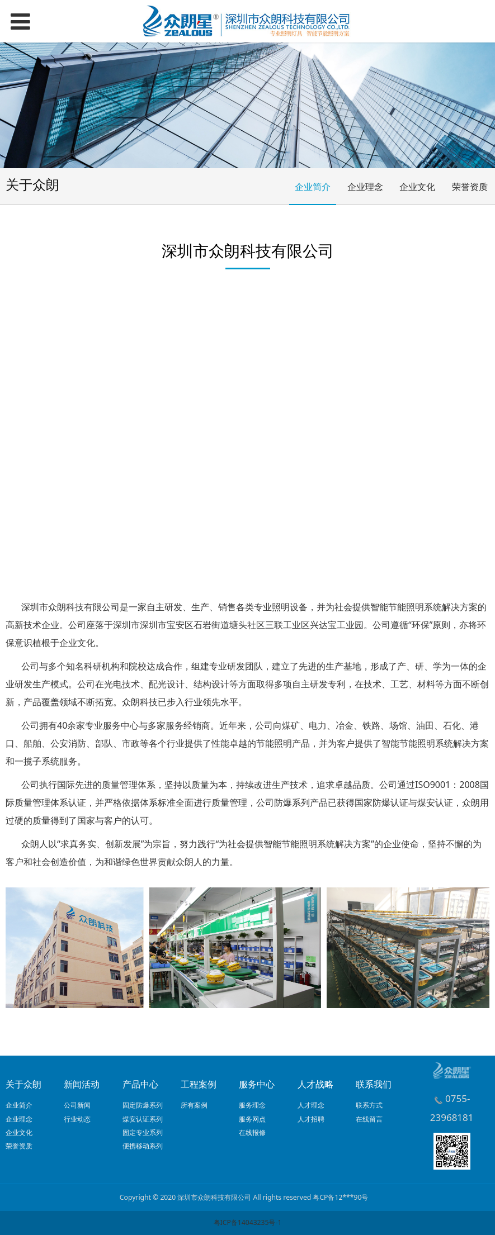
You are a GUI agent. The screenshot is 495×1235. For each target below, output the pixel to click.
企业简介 (313, 186)
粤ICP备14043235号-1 (248, 1222)
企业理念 (365, 186)
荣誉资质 (470, 186)
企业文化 (417, 186)
